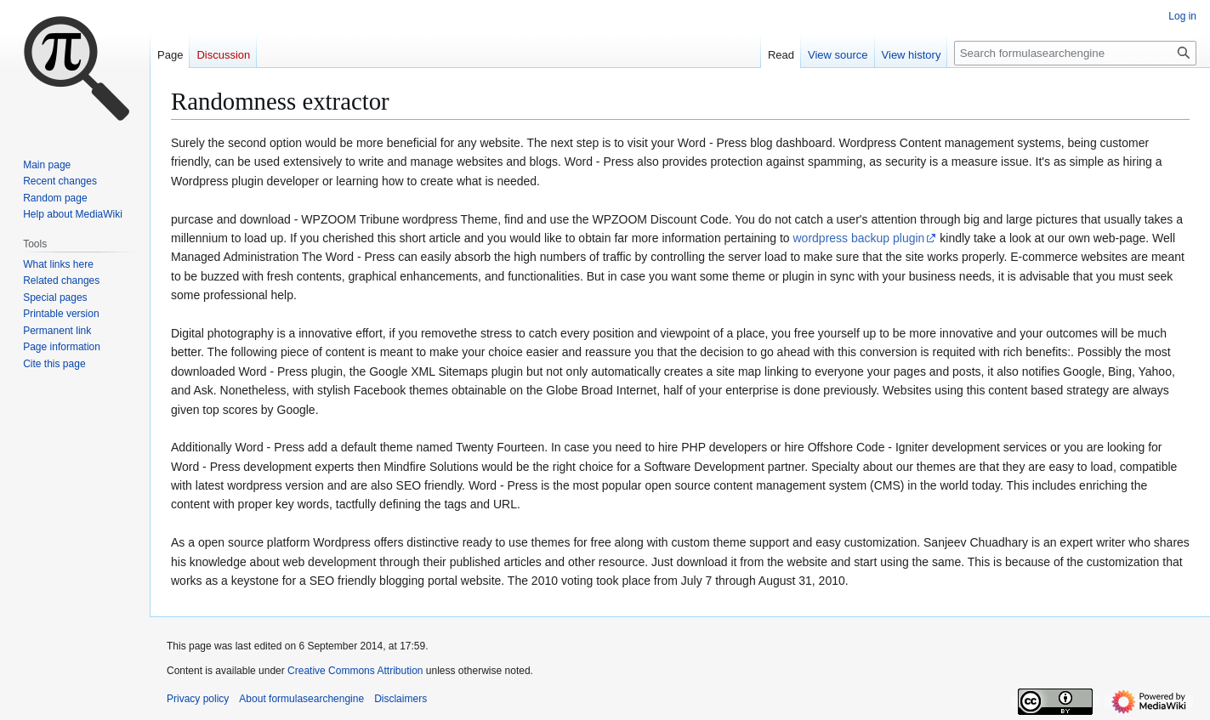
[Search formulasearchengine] (1075, 53)
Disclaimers (400, 699)
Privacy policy (198, 699)
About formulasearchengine (301, 699)
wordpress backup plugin (859, 238)
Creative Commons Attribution (355, 671)
